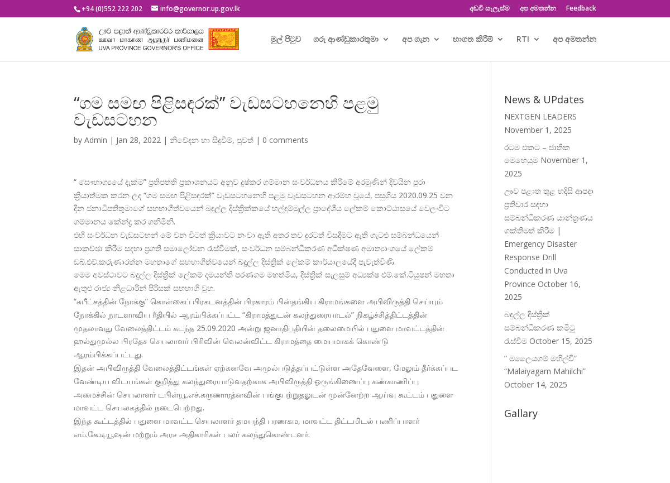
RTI (522, 39)
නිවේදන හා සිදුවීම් (201, 140)
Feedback (581, 9)
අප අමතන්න (538, 9)
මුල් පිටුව (286, 39)
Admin (95, 140)
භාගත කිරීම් (473, 39)
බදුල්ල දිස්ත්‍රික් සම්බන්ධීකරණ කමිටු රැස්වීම (539, 327)
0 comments (285, 140)
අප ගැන (415, 39)
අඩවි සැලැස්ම (490, 9)
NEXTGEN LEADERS (540, 116)
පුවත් (245, 140)
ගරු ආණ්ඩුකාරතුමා (346, 39)
